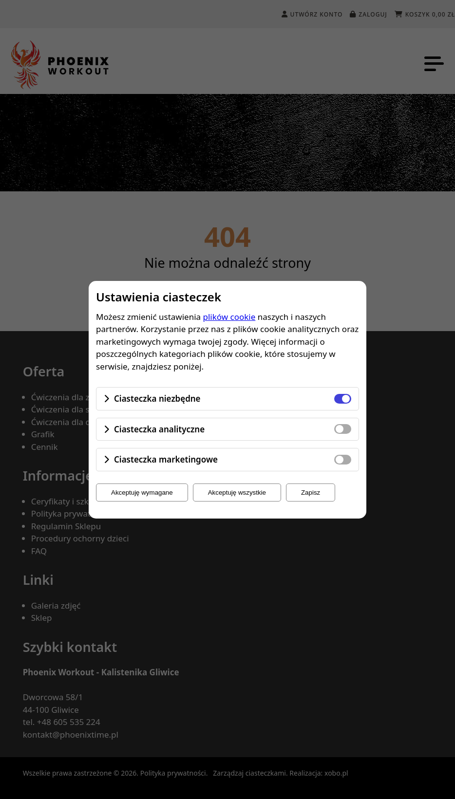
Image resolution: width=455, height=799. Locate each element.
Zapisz (310, 492)
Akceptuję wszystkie (237, 492)
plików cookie (229, 316)
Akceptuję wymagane (142, 492)
